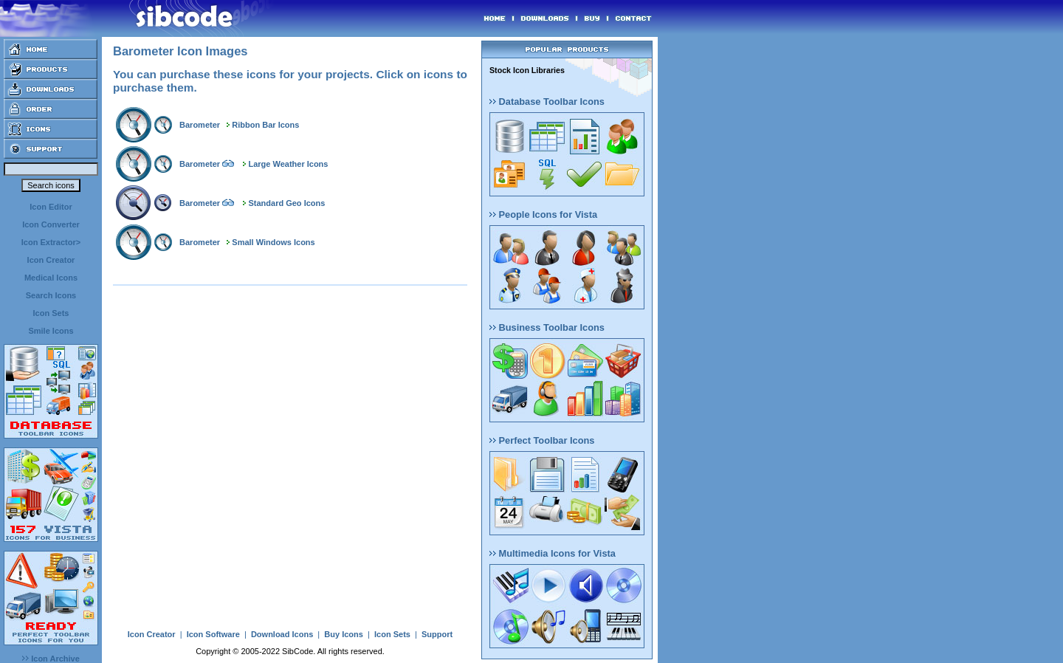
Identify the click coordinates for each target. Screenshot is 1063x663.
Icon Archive (51, 658)
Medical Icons (51, 277)
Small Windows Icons (273, 242)
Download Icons (282, 634)
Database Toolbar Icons (547, 101)
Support (437, 634)
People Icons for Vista (543, 214)
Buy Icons (343, 634)
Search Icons (51, 295)
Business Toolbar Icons (547, 327)
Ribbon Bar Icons (265, 124)
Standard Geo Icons (286, 203)
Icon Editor (51, 206)
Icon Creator (51, 259)
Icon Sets (51, 313)
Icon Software (213, 634)
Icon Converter (51, 224)
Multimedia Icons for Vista (552, 553)
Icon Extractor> (50, 242)
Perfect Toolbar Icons (541, 440)
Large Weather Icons (288, 163)
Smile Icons (50, 330)
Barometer (199, 124)
